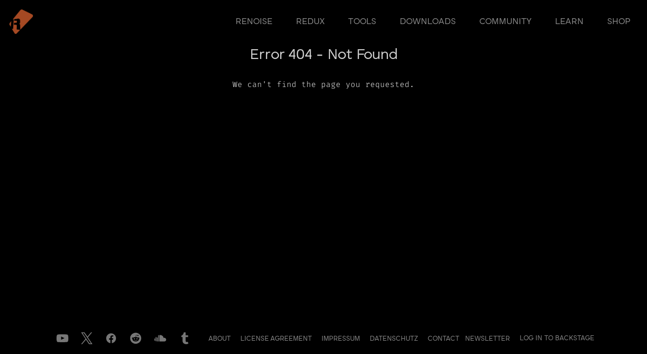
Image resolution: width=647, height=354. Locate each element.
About (220, 338)
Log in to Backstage (557, 338)
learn (569, 21)
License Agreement (277, 338)
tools (362, 21)
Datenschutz (395, 338)
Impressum (342, 338)
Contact (444, 338)
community (505, 21)
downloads (428, 21)
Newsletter (487, 338)
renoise (253, 21)
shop (618, 21)
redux (310, 21)
